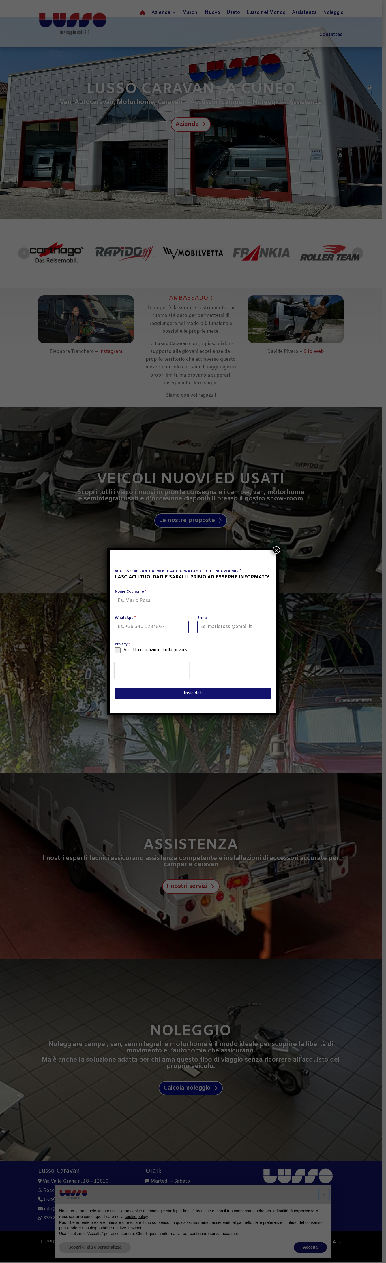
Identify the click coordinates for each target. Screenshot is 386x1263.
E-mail (203, 618)
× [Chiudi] (276, 550)
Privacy (122, 644)
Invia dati (193, 693)
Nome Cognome (130, 591)
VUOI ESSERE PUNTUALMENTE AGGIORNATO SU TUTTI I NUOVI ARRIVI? (178, 571)
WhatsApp (125, 618)
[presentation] (152, 670)
